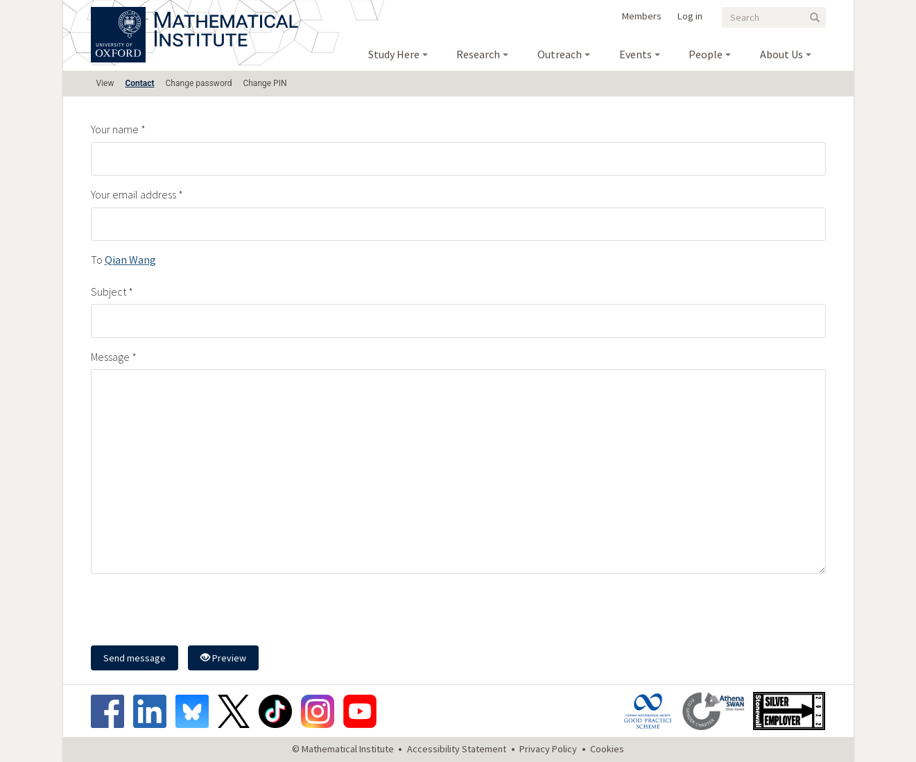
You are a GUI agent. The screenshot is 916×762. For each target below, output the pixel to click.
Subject (108, 291)
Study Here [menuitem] (394, 54)
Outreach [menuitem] (559, 54)
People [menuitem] (706, 54)
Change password (199, 83)
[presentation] (196, 611)
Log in (689, 16)
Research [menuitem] (478, 54)
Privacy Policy (548, 749)
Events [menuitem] (635, 54)
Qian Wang (130, 259)
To (97, 259)
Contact (139, 83)
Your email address (133, 194)
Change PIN (264, 83)
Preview (223, 658)
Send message (134, 658)
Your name (115, 129)
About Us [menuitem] (781, 54)
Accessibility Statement (456, 749)
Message (110, 357)
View (105, 83)
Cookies (607, 749)
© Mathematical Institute (343, 749)
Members (642, 16)
